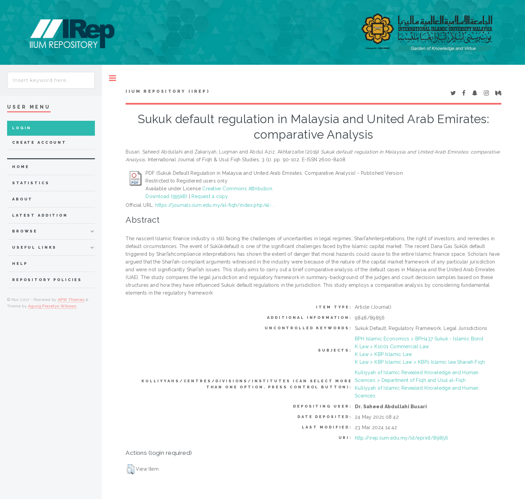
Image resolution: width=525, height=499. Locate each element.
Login (21, 128)
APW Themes (71, 299)
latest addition (40, 215)
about (22, 199)
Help (19, 263)
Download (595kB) (166, 196)
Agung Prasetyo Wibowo (52, 306)
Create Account (39, 142)
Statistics (31, 183)
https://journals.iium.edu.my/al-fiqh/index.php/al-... (215, 205)
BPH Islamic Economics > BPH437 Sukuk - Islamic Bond (419, 338)
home (20, 167)
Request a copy (209, 196)
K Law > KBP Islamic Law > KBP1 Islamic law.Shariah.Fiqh (420, 362)
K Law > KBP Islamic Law (383, 354)
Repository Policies (47, 280)
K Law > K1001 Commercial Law (392, 346)
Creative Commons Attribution (237, 188)
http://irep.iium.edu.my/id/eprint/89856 (401, 438)
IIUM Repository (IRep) (167, 91)
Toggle (112, 78)
